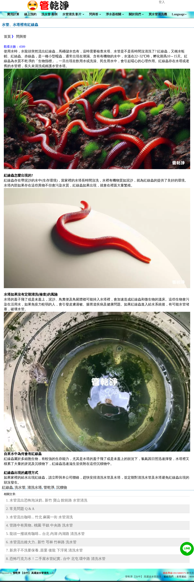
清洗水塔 (34, 488)
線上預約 (30, 14)
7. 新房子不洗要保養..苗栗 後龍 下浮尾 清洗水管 (44, 550)
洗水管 (19, 488)
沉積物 (61, 488)
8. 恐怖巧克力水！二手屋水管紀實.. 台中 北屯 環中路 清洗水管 (56, 559)
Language (179, 14)
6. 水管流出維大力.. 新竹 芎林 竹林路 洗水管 (41, 542)
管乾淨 (48, 488)
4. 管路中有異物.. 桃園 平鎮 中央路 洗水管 (39, 525)
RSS (191, 576)
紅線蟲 (7, 488)
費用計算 (13, 14)
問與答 (95, 14)
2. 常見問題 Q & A (20, 509)
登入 (162, 2)
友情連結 (181, 576)
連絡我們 (168, 576)
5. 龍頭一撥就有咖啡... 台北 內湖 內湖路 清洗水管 (45, 534)
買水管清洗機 (158, 14)
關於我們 (136, 14)
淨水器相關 (115, 14)
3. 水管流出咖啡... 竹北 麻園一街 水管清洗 (39, 517)
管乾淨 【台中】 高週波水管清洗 (31, 573)
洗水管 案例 (49, 14)
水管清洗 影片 (73, 14)
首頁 (7, 37)
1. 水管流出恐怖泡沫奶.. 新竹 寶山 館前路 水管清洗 (47, 500)
